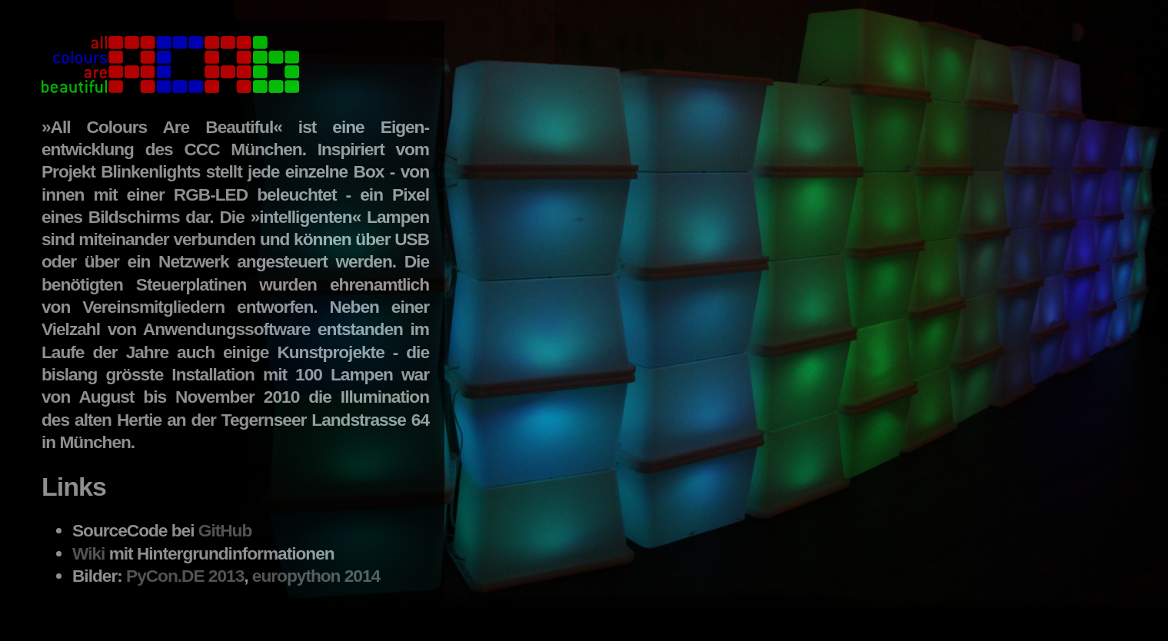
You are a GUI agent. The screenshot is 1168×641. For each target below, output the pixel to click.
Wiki (88, 553)
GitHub (225, 530)
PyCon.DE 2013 (185, 576)
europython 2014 (316, 576)
